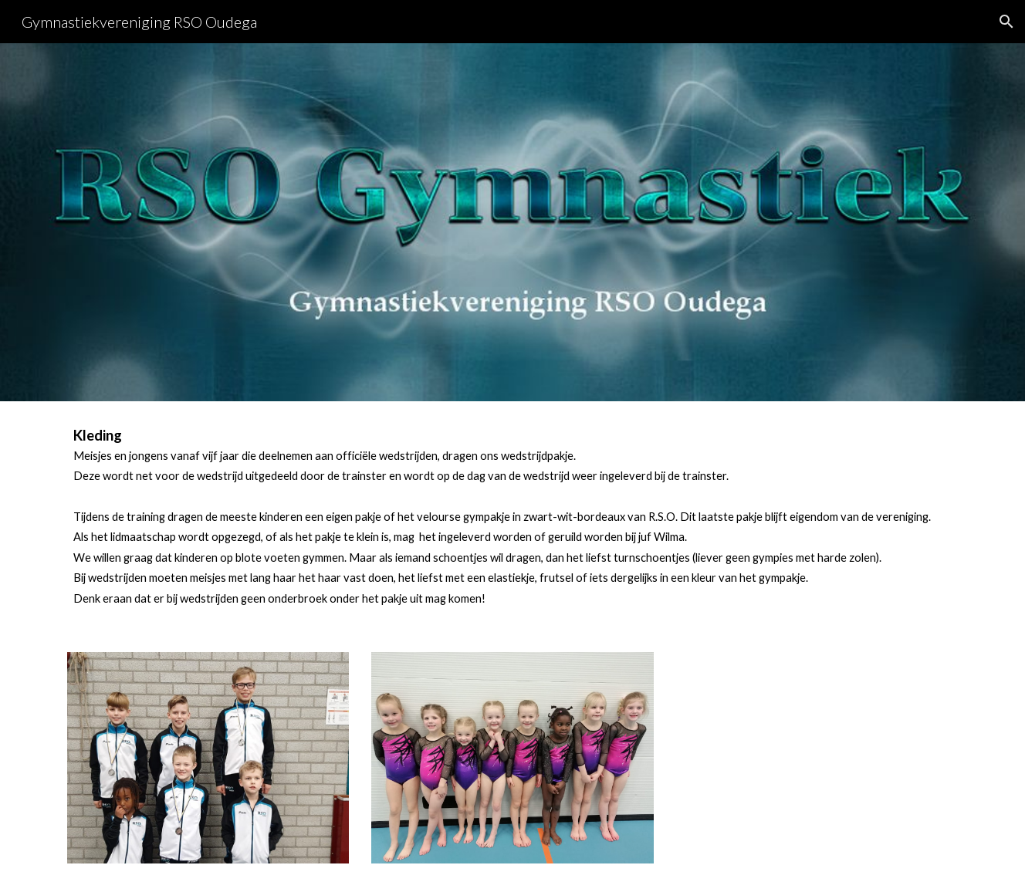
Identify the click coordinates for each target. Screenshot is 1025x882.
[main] (512, 517)
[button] (1006, 21)
